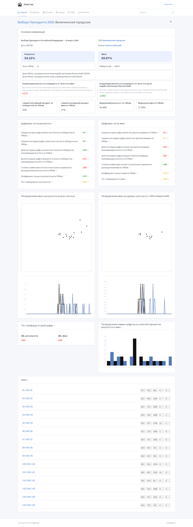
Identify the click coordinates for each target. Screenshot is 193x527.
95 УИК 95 (27, 423)
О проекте (168, 4)
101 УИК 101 (28, 472)
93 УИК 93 (27, 406)
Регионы (48, 12)
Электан (25, 4)
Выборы (35, 12)
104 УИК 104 (28, 496)
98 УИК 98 (27, 447)
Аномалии (83, 12)
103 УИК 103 (28, 488)
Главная (22, 12)
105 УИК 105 (28, 505)
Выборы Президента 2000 (36, 22)
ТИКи (71, 12)
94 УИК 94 (27, 414)
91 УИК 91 (27, 390)
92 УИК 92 (27, 398)
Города (60, 12)
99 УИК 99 (27, 455)
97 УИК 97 (27, 439)
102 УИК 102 (28, 480)
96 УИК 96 (27, 431)
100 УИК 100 (28, 464)
